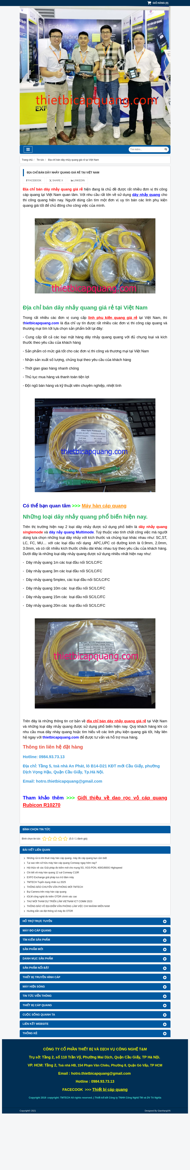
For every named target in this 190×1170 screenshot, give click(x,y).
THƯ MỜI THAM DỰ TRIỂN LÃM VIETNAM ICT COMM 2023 (59, 901)
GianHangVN (164, 1111)
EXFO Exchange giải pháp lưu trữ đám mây (50, 877)
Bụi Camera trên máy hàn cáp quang (46, 891)
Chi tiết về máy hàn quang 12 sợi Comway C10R (53, 872)
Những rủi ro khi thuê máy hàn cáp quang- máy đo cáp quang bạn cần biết (67, 858)
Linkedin (78, 180)
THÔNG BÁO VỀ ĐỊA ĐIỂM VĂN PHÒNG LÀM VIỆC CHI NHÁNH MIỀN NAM (68, 906)
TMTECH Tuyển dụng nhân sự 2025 (46, 882)
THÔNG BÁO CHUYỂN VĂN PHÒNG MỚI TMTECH (55, 887)
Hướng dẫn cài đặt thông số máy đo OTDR (50, 911)
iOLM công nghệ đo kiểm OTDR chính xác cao (52, 896)
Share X (56, 180)
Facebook (33, 180)
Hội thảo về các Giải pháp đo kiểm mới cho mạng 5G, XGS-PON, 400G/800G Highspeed (74, 867)
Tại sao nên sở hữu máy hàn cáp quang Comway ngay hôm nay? (62, 863)
